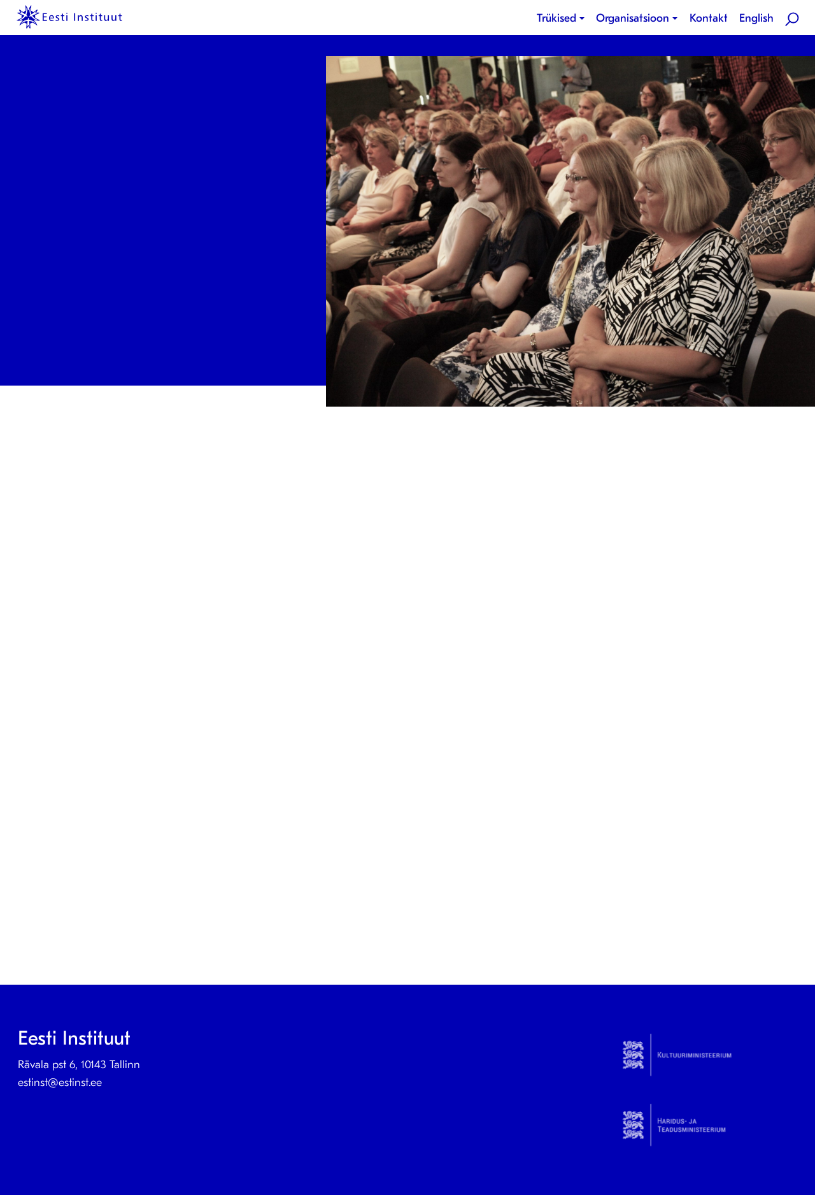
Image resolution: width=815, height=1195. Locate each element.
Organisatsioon (632, 18)
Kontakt (709, 18)
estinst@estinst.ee (60, 1082)
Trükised (556, 18)
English (756, 18)
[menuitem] (563, 18)
